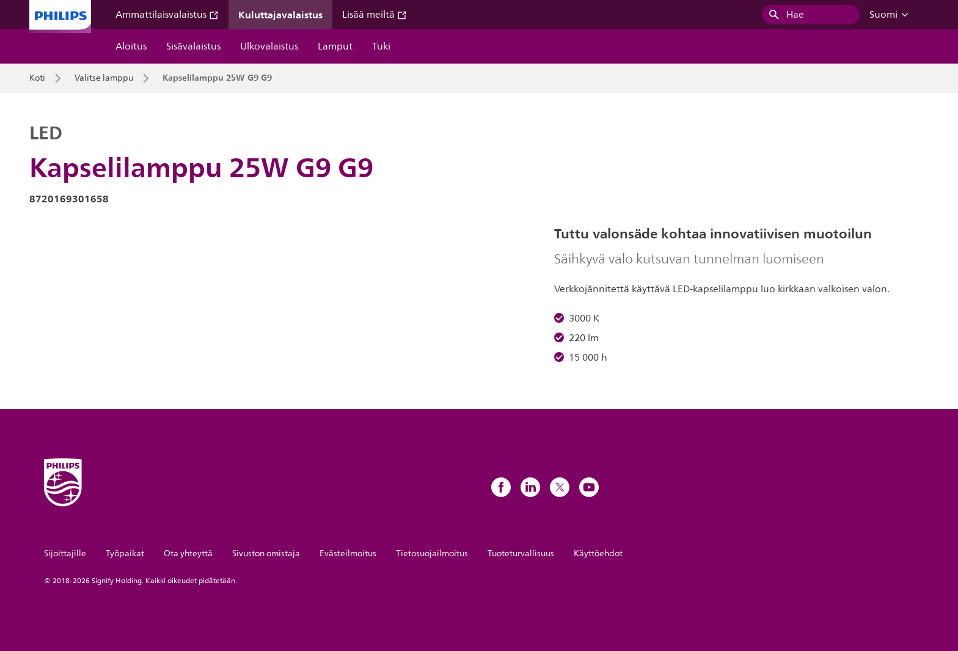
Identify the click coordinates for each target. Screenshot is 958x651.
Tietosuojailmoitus (432, 553)
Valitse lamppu (104, 78)
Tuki (381, 46)
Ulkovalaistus (269, 46)
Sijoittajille (65, 553)
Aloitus (131, 46)
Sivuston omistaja (266, 553)
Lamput (335, 46)
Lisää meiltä (374, 14)
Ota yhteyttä (188, 553)
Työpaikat (125, 553)
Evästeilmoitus (348, 553)
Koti (37, 78)
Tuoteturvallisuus (521, 553)
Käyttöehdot (598, 553)
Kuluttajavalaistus (280, 14)
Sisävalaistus (193, 46)
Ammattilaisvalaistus (167, 14)
